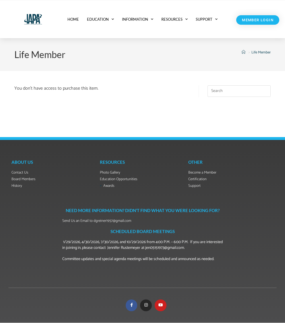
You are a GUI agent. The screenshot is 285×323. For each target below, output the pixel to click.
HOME (73, 19)
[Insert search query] (239, 91)
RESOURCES (174, 19)
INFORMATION (137, 19)
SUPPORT (207, 19)
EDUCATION (100, 19)
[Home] (244, 52)
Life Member (261, 52)
